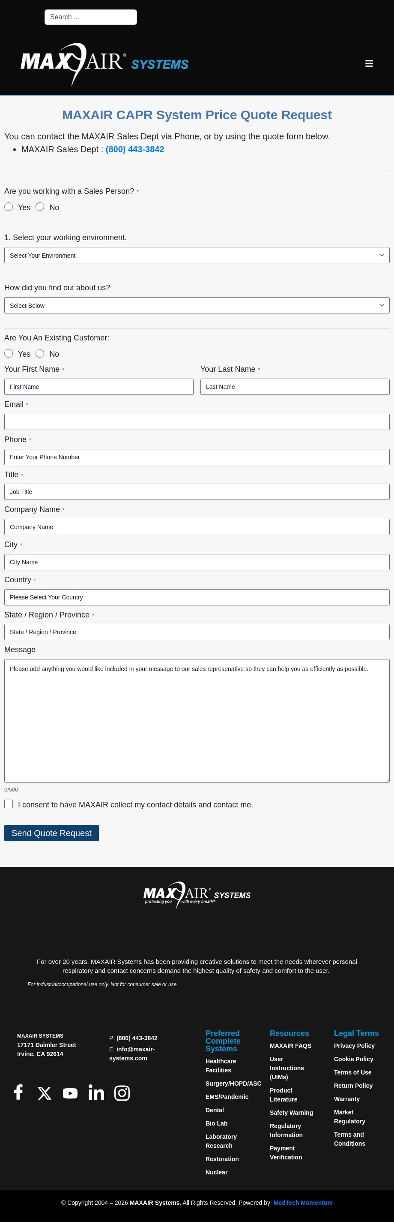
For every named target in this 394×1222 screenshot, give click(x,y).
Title (13, 474)
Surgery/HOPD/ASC (234, 1083)
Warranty (347, 1099)
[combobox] (91, 17)
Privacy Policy (354, 1045)
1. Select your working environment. (65, 237)
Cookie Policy (353, 1059)
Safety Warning (291, 1112)
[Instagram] (124, 1092)
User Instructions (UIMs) (287, 1068)
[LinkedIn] (98, 1092)
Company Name (34, 509)
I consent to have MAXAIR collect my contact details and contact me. (135, 805)
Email (16, 404)
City (13, 544)
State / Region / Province (49, 615)
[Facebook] (20, 1092)
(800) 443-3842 (135, 149)
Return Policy (353, 1085)
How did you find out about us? (57, 287)
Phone (17, 439)
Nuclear (216, 1172)
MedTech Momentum (303, 1202)
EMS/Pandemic (227, 1096)
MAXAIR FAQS (290, 1045)
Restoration (222, 1159)
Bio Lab (216, 1123)
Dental (215, 1110)
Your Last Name (230, 369)
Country (20, 579)
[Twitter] (46, 1092)
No (54, 207)
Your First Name (34, 369)
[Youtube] (72, 1092)
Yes (24, 207)
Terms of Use (353, 1072)
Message (20, 649)
